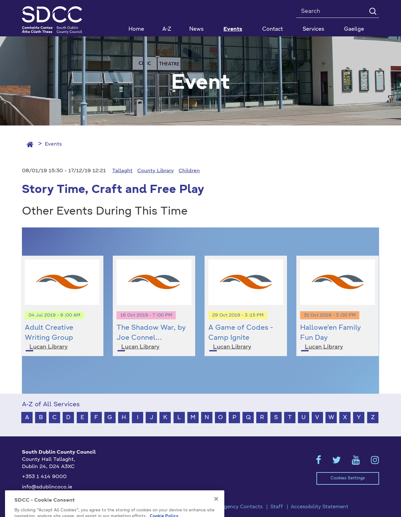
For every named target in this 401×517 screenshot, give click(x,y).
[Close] (216, 513)
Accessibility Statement (319, 506)
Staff (276, 506)
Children (189, 170)
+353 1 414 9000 (44, 476)
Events (53, 144)
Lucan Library (48, 347)
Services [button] (313, 29)
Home (136, 29)
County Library (155, 170)
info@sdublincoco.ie (47, 487)
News (196, 29)
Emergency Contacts (237, 506)
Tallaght (122, 170)
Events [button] (232, 29)
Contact (272, 29)
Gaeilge (354, 29)
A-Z (166, 29)
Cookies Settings (348, 478)
